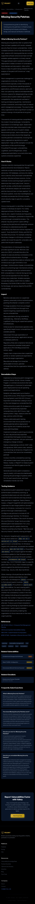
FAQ (2, 853)
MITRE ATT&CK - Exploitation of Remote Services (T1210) (16, 635)
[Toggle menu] (18, 3)
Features (3, 848)
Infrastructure (18, 9)
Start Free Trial (17, 815)
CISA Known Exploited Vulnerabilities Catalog (13, 630)
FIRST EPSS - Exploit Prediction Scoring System (13, 632)
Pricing (3, 851)
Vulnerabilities (10, 9)
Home (3, 9)
